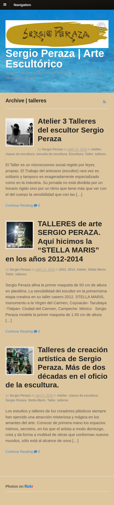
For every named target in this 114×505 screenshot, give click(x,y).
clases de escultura (20, 154)
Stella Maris (97, 269)
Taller (89, 154)
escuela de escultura (51, 154)
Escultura (76, 154)
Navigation (22, 5)
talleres (100, 154)
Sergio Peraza (52, 149)
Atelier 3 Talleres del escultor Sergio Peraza (71, 130)
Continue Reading (19, 205)
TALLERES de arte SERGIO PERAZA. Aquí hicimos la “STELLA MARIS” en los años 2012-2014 (54, 241)
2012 (62, 269)
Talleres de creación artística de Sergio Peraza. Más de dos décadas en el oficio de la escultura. (57, 367)
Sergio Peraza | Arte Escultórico (55, 59)
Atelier (96, 149)
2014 (71, 269)
